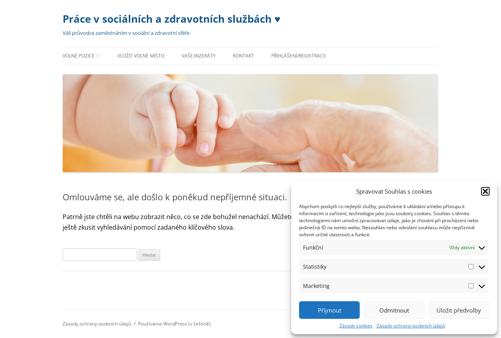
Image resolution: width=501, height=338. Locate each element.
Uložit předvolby (458, 310)
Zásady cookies (356, 325)
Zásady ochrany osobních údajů (411, 325)
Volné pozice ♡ (81, 55)
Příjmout (329, 310)
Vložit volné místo (140, 55)
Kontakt (243, 55)
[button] (485, 191)
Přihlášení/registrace (298, 55)
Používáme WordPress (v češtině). (175, 323)
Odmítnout (394, 310)
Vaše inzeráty (199, 55)
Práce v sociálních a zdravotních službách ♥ (171, 19)
